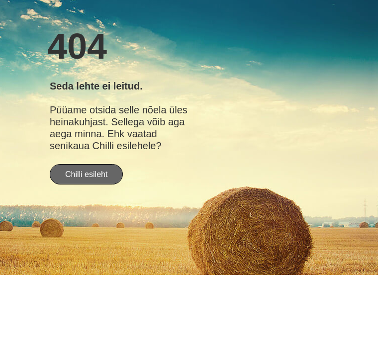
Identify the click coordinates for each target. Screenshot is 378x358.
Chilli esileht (86, 174)
